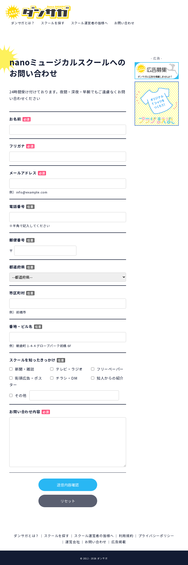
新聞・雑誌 (21, 369)
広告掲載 (144, 541)
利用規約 (150, 535)
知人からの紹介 (107, 378)
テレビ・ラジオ (66, 369)
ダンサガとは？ (23, 23)
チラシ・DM (63, 378)
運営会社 (91, 541)
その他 (64, 395)
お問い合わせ (124, 23)
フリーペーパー (107, 369)
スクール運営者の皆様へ (89, 23)
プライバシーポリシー (57, 541)
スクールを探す (52, 23)
